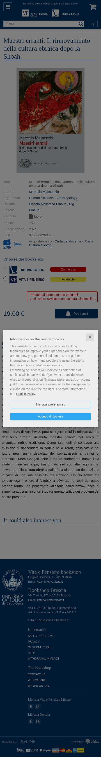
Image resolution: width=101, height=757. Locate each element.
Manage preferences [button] (50, 404)
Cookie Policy (25, 394)
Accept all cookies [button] (50, 416)
